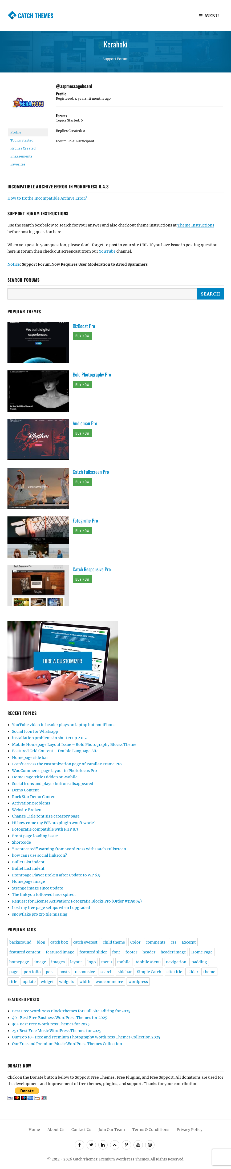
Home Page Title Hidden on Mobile (45, 777)
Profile (15, 132)
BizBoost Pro (84, 325)
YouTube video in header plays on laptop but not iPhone (64, 724)
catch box (59, 942)
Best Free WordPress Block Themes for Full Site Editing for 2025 (71, 1011)
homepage (19, 962)
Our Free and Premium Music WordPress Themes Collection (67, 1043)
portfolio (32, 971)
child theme (114, 942)
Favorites (17, 164)
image (40, 962)
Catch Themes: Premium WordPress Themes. (111, 1159)
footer (131, 952)
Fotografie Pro (85, 520)
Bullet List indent (28, 862)
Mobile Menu (148, 962)
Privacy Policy (189, 1129)
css (173, 942)
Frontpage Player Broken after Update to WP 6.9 (56, 875)
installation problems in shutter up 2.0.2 (49, 737)
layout (76, 962)
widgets (66, 981)
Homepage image (28, 881)
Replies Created (22, 148)
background (20, 942)
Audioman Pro (85, 423)
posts (64, 971)
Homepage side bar (30, 757)
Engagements (21, 156)
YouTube (107, 251)
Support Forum (115, 59)
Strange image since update (37, 888)
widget (47, 981)
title (13, 981)
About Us (55, 1129)
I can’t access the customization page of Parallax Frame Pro (67, 764)
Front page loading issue (35, 836)
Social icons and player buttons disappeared (52, 783)
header (149, 952)
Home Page (202, 952)
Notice (13, 264)
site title (174, 971)
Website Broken (26, 809)
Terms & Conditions (150, 1129)
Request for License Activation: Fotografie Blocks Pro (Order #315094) (77, 901)
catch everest (85, 942)
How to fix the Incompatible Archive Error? (47, 198)
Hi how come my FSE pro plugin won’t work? (53, 822)
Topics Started (21, 140)
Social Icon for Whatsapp (35, 731)
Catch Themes (35, 15)
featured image (60, 952)
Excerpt (189, 942)
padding (199, 962)
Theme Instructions (195, 225)
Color (135, 942)
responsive (85, 971)
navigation (176, 962)
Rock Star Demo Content (34, 796)
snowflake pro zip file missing (39, 914)
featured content (24, 952)
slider (193, 971)
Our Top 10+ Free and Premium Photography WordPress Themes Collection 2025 (86, 1037)
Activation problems (31, 803)
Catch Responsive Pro (92, 569)
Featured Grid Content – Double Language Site (55, 751)
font (116, 952)
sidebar (125, 971)
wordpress (138, 981)
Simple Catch (149, 971)
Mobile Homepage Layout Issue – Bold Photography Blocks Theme (74, 744)
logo (91, 962)
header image (173, 952)
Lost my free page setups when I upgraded (51, 907)
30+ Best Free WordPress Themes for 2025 (51, 1024)
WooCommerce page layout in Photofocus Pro (54, 770)
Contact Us (81, 1129)
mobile (124, 962)
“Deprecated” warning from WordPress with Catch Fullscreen (69, 849)
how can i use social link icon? (39, 855)
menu (106, 962)
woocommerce (109, 981)
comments (155, 942)
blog (41, 942)
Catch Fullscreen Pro (91, 471)
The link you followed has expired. (44, 894)
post (50, 971)
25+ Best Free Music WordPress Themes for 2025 (56, 1030)
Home (34, 1129)
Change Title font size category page (46, 816)
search (106, 971)
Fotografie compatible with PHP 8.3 (45, 829)
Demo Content (25, 790)
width (84, 981)
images (58, 962)
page (13, 971)
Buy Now (82, 335)
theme (209, 971)
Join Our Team (112, 1129)
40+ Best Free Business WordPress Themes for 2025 (59, 1017)
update (29, 981)
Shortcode (21, 842)
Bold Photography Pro (92, 374)
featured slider (93, 952)
